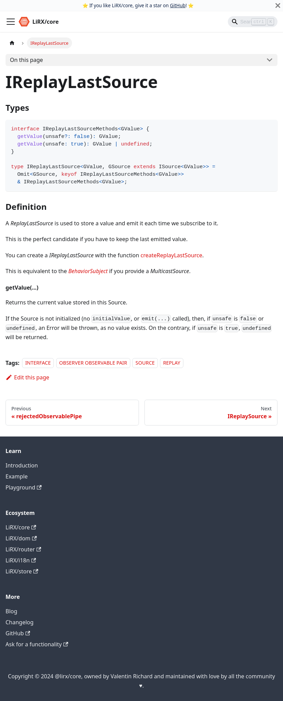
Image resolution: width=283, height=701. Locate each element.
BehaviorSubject (88, 271)
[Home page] (12, 42)
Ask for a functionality (37, 644)
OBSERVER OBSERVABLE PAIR (93, 363)
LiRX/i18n (21, 560)
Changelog (19, 622)
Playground (24, 487)
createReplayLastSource (171, 255)
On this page (26, 60)
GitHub (177, 5)
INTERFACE (38, 363)
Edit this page (27, 377)
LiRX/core (21, 527)
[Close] (278, 5)
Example (17, 476)
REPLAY (171, 363)
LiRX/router (23, 549)
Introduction (22, 465)
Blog (11, 611)
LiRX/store (22, 571)
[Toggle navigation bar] (11, 22)
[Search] (252, 21)
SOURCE (145, 363)
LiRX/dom (21, 538)
